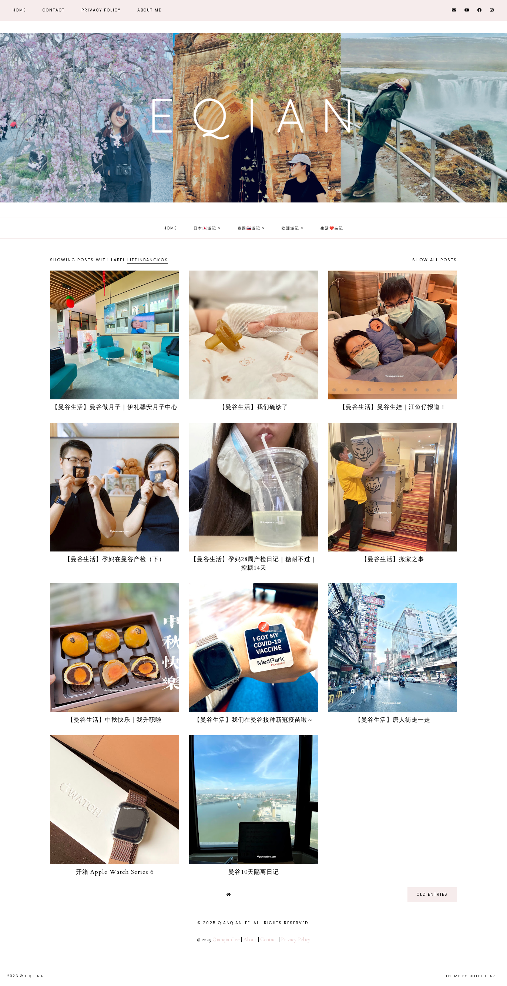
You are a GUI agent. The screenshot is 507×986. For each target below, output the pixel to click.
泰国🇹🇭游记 (249, 228)
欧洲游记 (290, 228)
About (250, 939)
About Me (149, 10)
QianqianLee (226, 939)
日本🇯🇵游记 (205, 228)
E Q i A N (35, 976)
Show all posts (434, 260)
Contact (54, 10)
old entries (432, 894)
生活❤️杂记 (331, 228)
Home (19, 10)
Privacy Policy (101, 10)
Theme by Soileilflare (472, 976)
